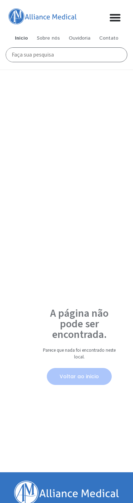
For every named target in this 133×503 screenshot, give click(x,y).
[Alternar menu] (115, 17)
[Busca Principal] (63, 55)
